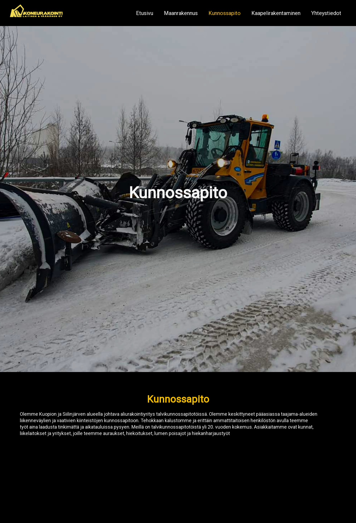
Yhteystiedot (326, 13)
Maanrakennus (181, 13)
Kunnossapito (224, 13)
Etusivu (144, 13)
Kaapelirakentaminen (275, 13)
